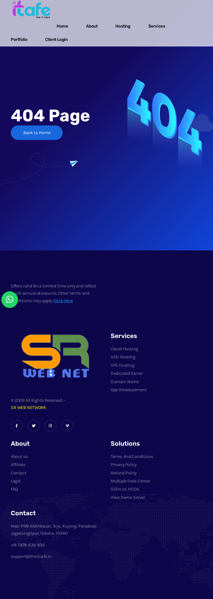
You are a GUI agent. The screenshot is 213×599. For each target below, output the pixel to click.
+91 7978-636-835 (28, 545)
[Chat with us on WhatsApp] (9, 299)
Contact (18, 472)
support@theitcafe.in (31, 556)
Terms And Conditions (132, 456)
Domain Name (125, 381)
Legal (16, 481)
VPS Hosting (123, 365)
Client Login (56, 39)
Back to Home (36, 132)
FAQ (14, 489)
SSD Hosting (123, 356)
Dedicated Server (127, 373)
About (91, 26)
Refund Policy (123, 472)
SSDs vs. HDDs (125, 489)
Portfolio (19, 39)
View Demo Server (128, 497)
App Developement (128, 389)
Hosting (122, 26)
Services (156, 26)
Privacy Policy (123, 464)
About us (19, 456)
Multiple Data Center (130, 481)
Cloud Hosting (124, 348)
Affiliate (18, 464)
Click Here (63, 300)
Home (62, 26)
